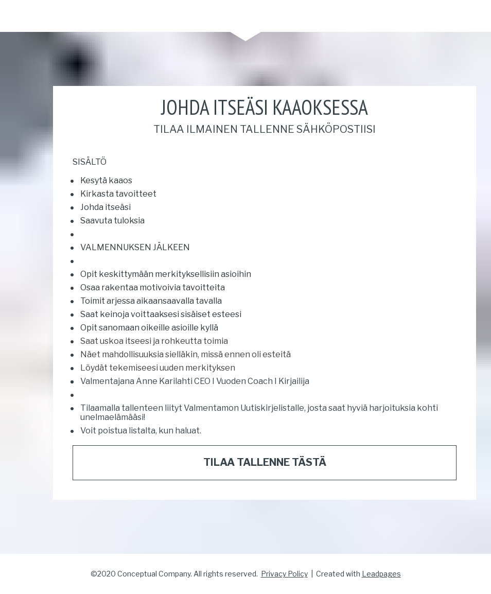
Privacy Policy (284, 573)
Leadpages (381, 573)
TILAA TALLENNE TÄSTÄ (264, 462)
